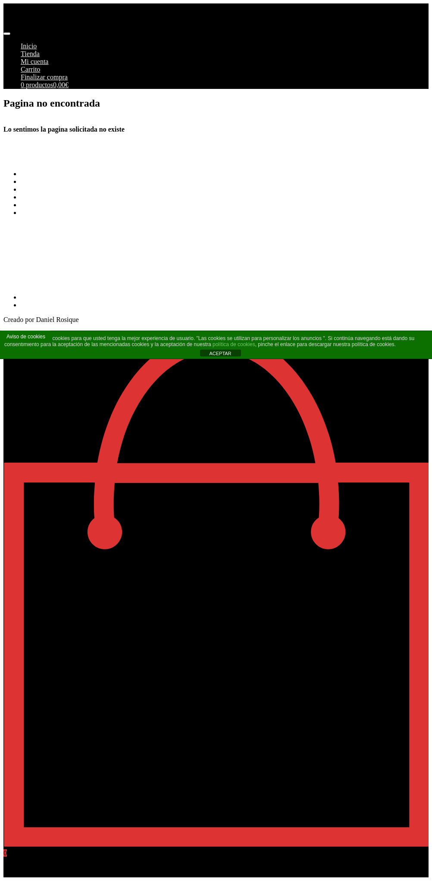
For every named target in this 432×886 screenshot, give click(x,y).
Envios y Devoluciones (53, 189)
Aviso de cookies (25, 337)
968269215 (18, 282)
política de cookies (234, 344)
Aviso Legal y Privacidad (56, 197)
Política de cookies (47, 204)
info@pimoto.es (25, 260)
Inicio (29, 46)
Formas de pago (43, 181)
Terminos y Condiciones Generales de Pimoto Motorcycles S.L (108, 173)
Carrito (30, 69)
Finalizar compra (44, 77)
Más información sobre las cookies (69, 212)
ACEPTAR (220, 353)
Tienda (30, 53)
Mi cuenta (34, 61)
